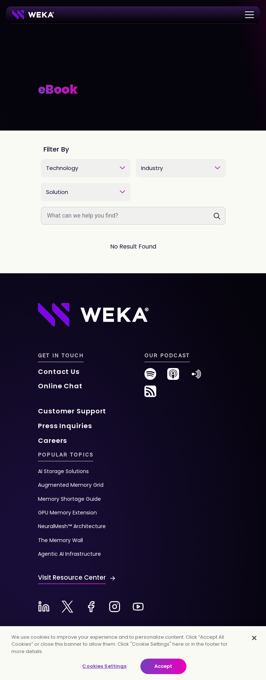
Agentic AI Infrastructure (69, 554)
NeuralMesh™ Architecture (72, 526)
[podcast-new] (173, 376)
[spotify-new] (150, 376)
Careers (52, 440)
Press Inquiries (65, 425)
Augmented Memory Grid (71, 485)
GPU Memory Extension (67, 512)
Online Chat (60, 386)
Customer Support (72, 411)
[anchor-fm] (196, 376)
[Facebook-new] (91, 607)
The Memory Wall (60, 540)
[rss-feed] (150, 394)
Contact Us (59, 371)
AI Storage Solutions (63, 471)
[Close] (254, 638)
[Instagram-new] (114, 607)
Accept (163, 666)
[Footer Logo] (93, 314)
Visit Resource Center (72, 577)
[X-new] (67, 607)
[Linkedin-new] (44, 607)
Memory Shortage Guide (69, 499)
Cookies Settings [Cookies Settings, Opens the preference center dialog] (104, 666)
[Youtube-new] (138, 607)
